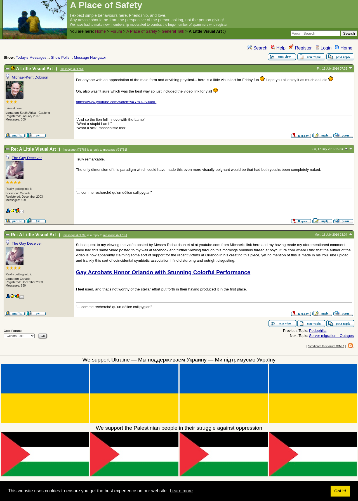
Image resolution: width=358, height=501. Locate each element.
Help (278, 48)
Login (323, 48)
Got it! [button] (340, 491)
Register (300, 48)
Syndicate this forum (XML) (326, 346)
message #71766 (74, 235)
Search (257, 48)
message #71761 (71, 69)
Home (100, 31)
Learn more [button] (181, 490)
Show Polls (60, 57)
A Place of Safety (141, 31)
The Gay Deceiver (27, 158)
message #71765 (74, 149)
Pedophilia (317, 331)
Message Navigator (90, 57)
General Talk (173, 31)
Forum (116, 31)
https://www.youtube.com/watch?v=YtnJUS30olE (116, 102)
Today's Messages (31, 57)
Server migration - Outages (331, 336)
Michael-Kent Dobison (30, 77)
